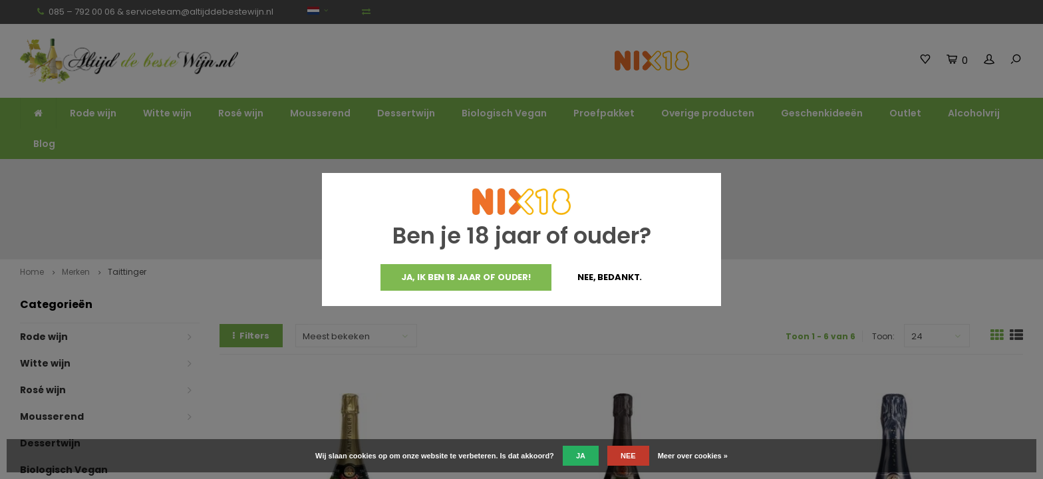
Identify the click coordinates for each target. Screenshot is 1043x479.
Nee (628, 456)
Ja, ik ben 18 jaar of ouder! (466, 277)
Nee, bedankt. (609, 277)
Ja (580, 456)
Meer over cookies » (693, 456)
